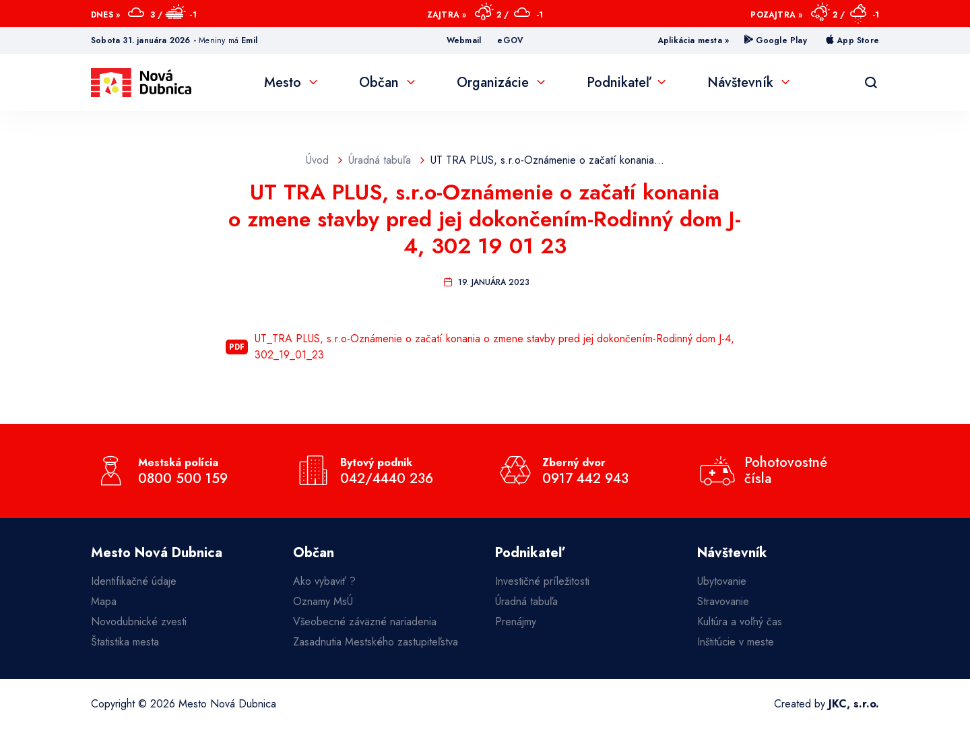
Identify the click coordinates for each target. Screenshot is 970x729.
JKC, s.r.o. (854, 703)
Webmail (464, 40)
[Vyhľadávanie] (871, 83)
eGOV (510, 40)
